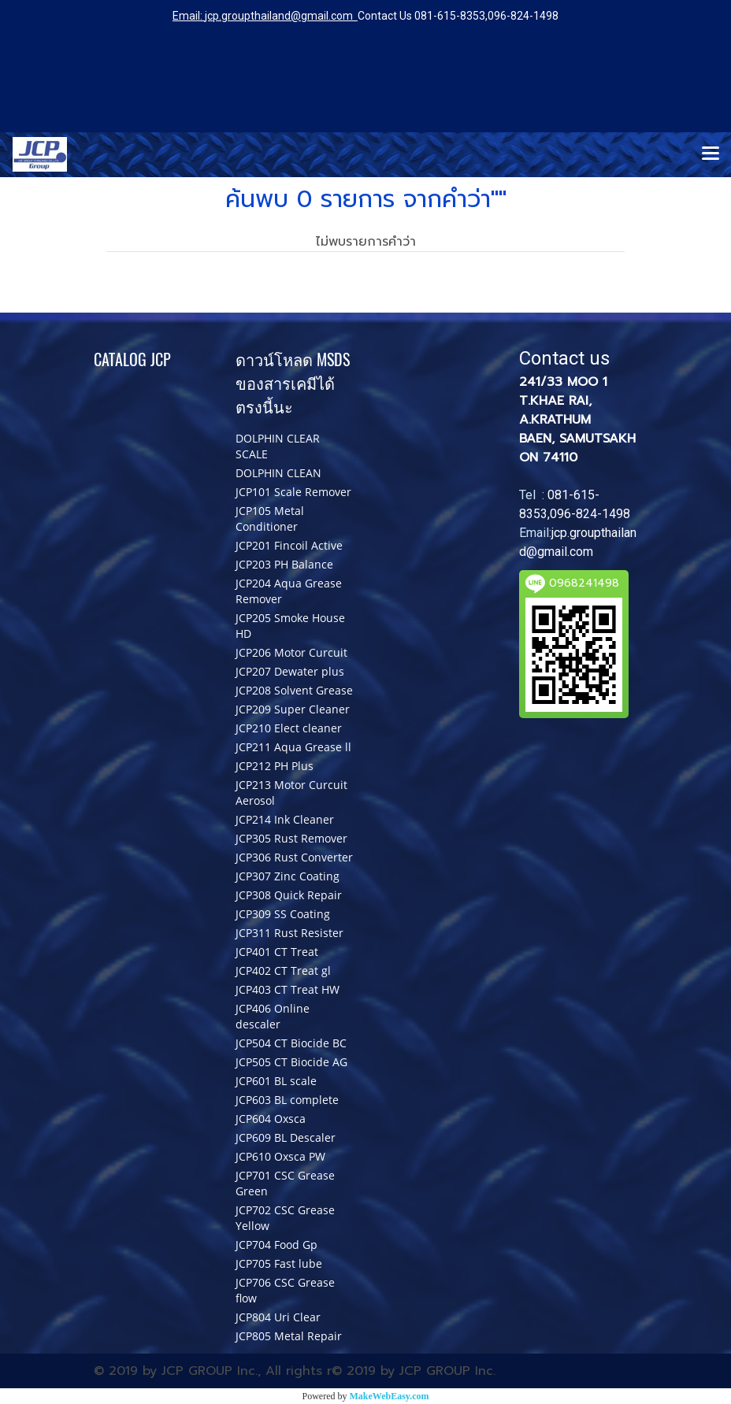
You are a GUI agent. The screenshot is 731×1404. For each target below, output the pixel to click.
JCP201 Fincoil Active (289, 545)
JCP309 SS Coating (283, 913)
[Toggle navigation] (710, 154)
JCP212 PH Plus (275, 765)
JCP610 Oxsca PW (280, 1156)
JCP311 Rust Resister (289, 932)
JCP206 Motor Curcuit (291, 652)
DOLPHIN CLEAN (278, 472)
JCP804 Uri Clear (278, 1317)
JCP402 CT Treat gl (283, 970)
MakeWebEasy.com (389, 1396)
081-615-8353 (449, 15)
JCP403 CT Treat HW (288, 989)
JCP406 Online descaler (273, 1016)
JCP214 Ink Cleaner (285, 819)
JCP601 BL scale (276, 1080)
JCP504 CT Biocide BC (291, 1042)
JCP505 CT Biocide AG (291, 1061)
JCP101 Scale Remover (293, 491)
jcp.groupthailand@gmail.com (279, 15)
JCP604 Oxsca (271, 1118)
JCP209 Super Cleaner (293, 709)
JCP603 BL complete (287, 1099)
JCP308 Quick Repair (289, 894)
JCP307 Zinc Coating (288, 876)
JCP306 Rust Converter (294, 857)
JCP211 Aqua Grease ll (293, 746)
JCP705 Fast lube (279, 1263)
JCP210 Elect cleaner (289, 728)
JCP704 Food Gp (276, 1244)
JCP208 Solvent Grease (294, 690)
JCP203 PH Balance (284, 564)
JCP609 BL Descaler (286, 1137)
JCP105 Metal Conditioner (270, 518)
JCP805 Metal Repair (289, 1335)
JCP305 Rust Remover (291, 838)
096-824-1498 (523, 15)
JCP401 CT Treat (277, 951)
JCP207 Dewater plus (290, 671)
